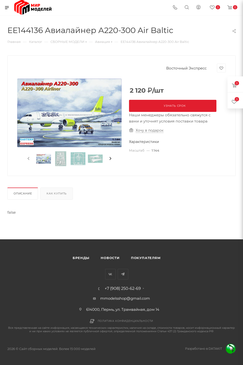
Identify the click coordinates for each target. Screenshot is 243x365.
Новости (110, 258)
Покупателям (146, 258)
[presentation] (28, 159)
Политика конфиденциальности (125, 321)
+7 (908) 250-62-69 (123, 289)
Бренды (81, 258)
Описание (23, 193)
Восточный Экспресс (186, 68)
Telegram (123, 274)
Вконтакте (110, 274)
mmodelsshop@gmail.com (125, 298)
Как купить (57, 193)
